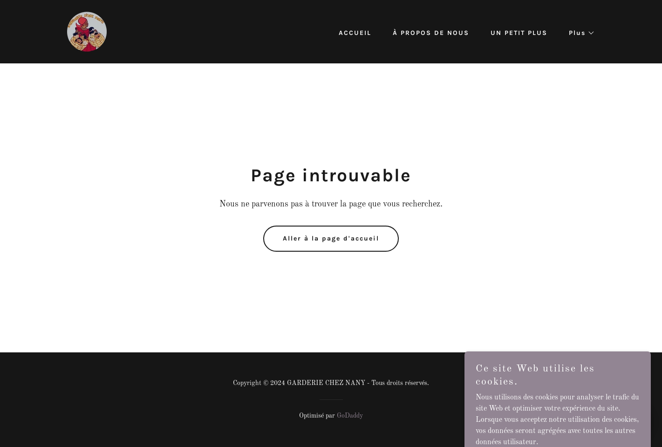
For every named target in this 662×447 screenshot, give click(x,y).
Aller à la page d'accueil (331, 238)
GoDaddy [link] (350, 416)
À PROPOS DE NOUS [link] (431, 33)
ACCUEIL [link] (355, 33)
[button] (578, 33)
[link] (87, 31)
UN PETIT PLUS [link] (519, 33)
